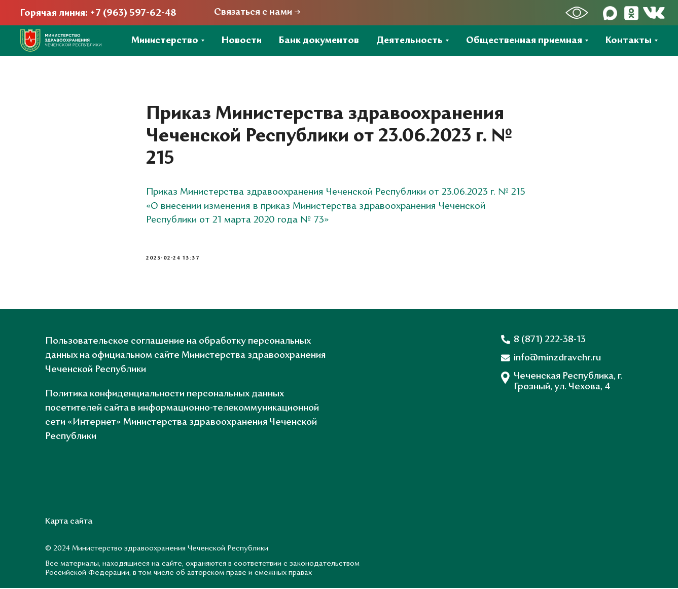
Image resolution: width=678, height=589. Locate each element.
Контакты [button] (628, 41)
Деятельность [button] (409, 41)
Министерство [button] (164, 41)
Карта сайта (68, 523)
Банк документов (319, 41)
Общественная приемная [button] (524, 41)
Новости (242, 41)
